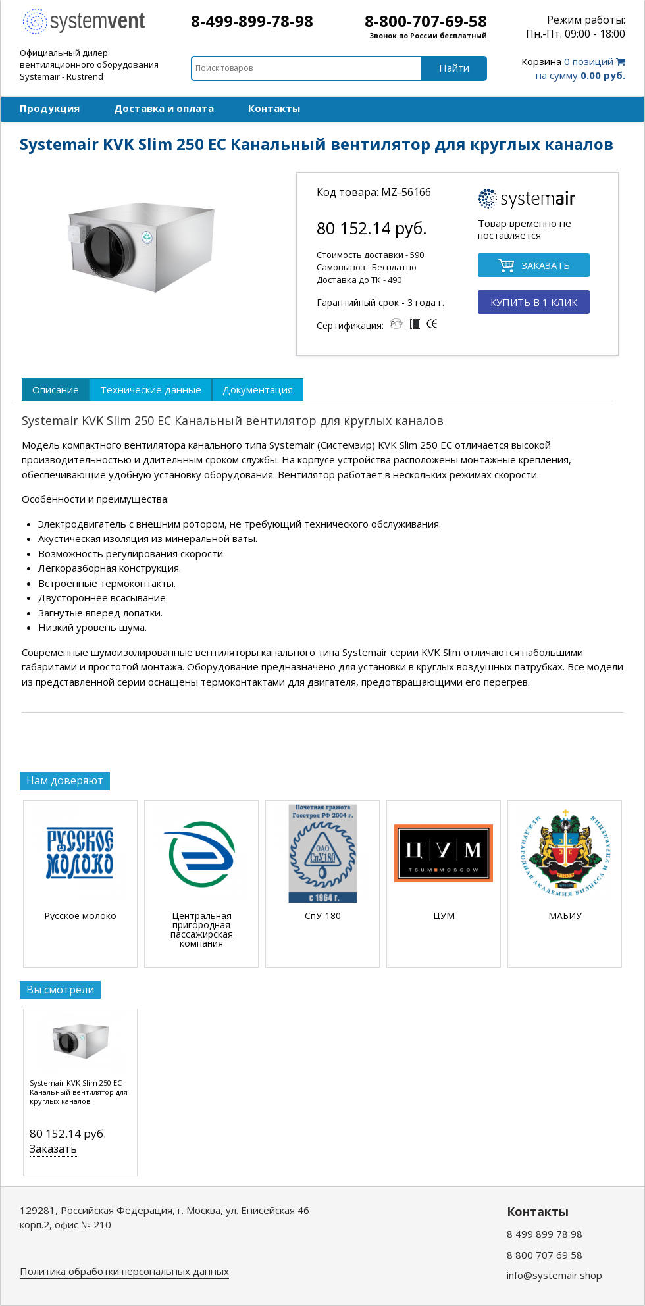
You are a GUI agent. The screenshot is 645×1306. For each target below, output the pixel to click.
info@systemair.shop (554, 1275)
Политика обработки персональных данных (124, 1271)
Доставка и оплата (164, 107)
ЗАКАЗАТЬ (534, 266)
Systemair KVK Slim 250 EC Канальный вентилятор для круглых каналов (79, 1092)
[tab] (56, 389)
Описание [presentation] (55, 389)
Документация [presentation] (257, 389)
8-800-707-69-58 (426, 21)
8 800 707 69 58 (544, 1254)
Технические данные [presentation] (150, 389)
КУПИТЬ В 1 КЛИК (533, 302)
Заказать (53, 1149)
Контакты (274, 107)
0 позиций (573, 68)
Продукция (50, 107)
